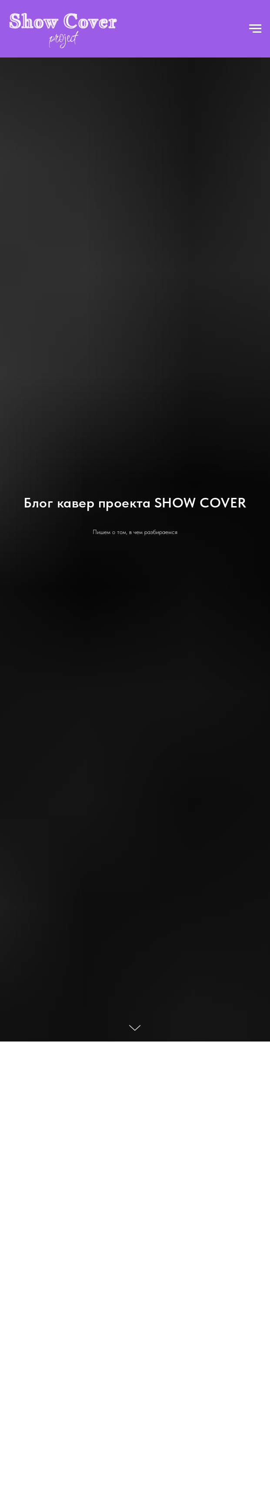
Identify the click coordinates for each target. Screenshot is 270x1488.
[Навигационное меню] (255, 28)
